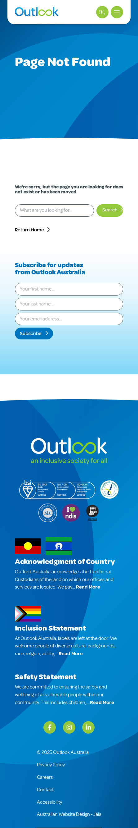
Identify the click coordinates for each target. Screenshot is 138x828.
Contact (45, 790)
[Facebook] (49, 727)
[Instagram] (69, 727)
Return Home (29, 230)
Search (110, 210)
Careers (45, 777)
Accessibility (49, 802)
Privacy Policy (51, 765)
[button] (117, 12)
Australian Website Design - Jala (69, 814)
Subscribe (31, 333)
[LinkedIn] (88, 727)
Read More (88, 587)
